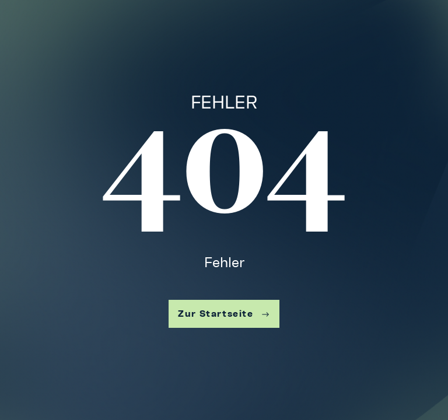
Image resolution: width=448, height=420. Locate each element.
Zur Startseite (224, 313)
